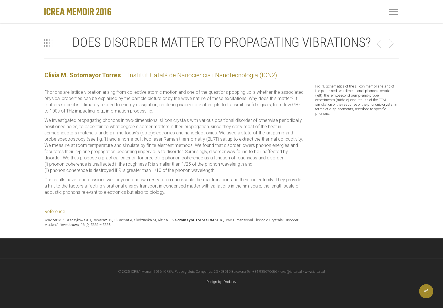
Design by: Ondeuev (221, 282)
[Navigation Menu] (394, 11)
